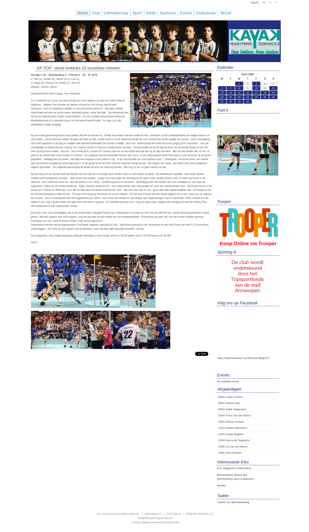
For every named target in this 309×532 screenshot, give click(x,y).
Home (83, 13)
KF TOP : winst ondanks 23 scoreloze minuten (78, 68)
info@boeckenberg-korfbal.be (155, 518)
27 (222, 101)
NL (264, 2)
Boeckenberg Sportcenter (232, 474)
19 (273, 92)
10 (256, 88)
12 (273, 88)
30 (247, 101)
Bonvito (221, 485)
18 (264, 92)
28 (230, 101)
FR (276, 2)
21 (230, 97)
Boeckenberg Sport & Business (235, 478)
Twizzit (225, 13)
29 (239, 101)
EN (270, 2)
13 (222, 92)
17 (256, 92)
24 (256, 97)
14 (230, 92)
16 (247, 92)
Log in (254, 2)
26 (273, 97)
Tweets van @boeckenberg (233, 502)
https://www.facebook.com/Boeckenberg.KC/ (243, 358)
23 (247, 97)
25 (264, 97)
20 (222, 97)
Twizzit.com (172, 522)
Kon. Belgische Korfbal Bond (234, 468)
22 (239, 97)
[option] (128, 43)
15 (239, 92)
